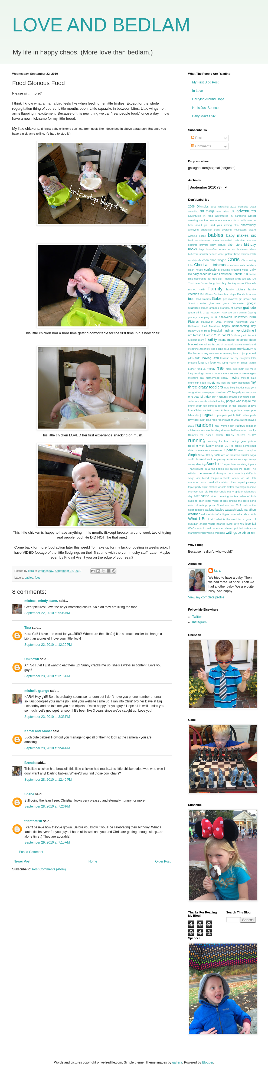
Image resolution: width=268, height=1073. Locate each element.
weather (194, 514)
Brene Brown (227, 249)
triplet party (194, 486)
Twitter (197, 617)
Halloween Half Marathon (204, 326)
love (213, 362)
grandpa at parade (231, 307)
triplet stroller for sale (214, 486)
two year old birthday (206, 491)
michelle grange (36, 691)
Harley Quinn (195, 330)
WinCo (192, 528)
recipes (240, 425)
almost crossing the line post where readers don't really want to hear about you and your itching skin (222, 220)
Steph (192, 455)
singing (219, 445)
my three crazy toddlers (222, 384)
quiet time (205, 419)
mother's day (196, 377)
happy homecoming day (239, 326)
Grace (204, 307)
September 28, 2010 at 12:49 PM (48, 780)
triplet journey (246, 482)
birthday (250, 245)
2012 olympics (239, 206)
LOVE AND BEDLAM (101, 24)
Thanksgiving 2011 (199, 468)
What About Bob (246, 514)
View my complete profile (206, 597)
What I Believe (201, 519)
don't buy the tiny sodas (230, 283)
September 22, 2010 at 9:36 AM (47, 613)
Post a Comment (31, 852)
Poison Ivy (227, 410)
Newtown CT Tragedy (228, 392)
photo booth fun (197, 405)
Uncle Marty (227, 491)
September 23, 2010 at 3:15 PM (47, 676)
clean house (195, 269)
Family (215, 288)
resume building (210, 430)
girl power (245, 298)
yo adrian (244, 532)
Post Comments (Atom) (49, 869)
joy (208, 348)
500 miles (223, 211)
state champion (247, 450)
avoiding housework (234, 229)
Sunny (252, 459)
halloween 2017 (246, 321)
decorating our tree (205, 278)
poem (217, 410)
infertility (211, 340)
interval (202, 344)
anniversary (248, 224)
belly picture (217, 244)
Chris (233, 259)
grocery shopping (198, 317)
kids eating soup (220, 348)
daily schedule (202, 273)
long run (203, 362)
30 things (207, 211)
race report (218, 419)
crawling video (239, 269)
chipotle (196, 260)
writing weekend (216, 532)
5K (233, 211)
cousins (225, 269)
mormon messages (243, 373)
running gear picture (243, 441)
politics (238, 410)
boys (201, 249)
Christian (202, 264)
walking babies (214, 509)
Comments (201, 146)
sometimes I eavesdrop (209, 450)
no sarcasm (249, 392)
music (211, 382)
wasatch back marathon (240, 509)
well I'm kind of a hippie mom (218, 514)
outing (221, 401)
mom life (243, 368)
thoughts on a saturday (231, 473)
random (204, 425)
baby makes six (241, 235)
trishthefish (33, 821)
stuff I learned (197, 459)
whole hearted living (220, 523)
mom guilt (231, 368)
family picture (235, 289)
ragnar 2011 (232, 419)
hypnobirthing (244, 330)
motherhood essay (217, 377)
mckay (211, 368)
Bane (216, 240)
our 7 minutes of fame (224, 396)
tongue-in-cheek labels (224, 477)
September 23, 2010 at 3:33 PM (47, 717)
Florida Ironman (246, 294)
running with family (201, 445)
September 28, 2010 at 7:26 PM (47, 806)
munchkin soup (197, 382)
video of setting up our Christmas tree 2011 (214, 505)
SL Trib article (233, 445)
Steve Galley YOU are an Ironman (219, 454)
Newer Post (22, 861)
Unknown (31, 659)
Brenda (29, 763)
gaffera (177, 1062)
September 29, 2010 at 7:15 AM (47, 842)
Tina (27, 628)
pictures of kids (227, 405)
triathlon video (227, 482)
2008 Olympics (198, 206)
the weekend (206, 473)
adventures (246, 211)
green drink (195, 312)
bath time (239, 240)
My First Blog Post (205, 82)
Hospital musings (222, 330)
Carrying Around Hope (208, 99)
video (205, 496)
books (192, 249)
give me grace (219, 303)
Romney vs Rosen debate (206, 434)
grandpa (214, 307)
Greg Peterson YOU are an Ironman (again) (229, 312)
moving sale (248, 377)
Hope (207, 330)
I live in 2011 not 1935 (218, 335)
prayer (246, 410)
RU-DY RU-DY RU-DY (241, 434)
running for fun (218, 441)
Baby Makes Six (203, 116)
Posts (197, 138)
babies (29, 577)
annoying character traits (204, 229)
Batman (251, 240)
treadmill (213, 482)
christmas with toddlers (241, 265)
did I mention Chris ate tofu (234, 278)
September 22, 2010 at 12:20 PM (48, 645)
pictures (212, 405)
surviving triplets (246, 464)
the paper (244, 468)
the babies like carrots (224, 468)
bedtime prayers (198, 244)
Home (93, 861)
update (239, 491)
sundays (243, 459)
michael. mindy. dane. (41, 601)
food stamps (203, 298)
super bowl (230, 464)
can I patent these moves (233, 253)
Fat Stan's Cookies (211, 294)
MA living (222, 362)
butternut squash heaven (202, 253)
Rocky (252, 430)
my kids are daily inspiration (233, 382)
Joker (203, 348)
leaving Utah (210, 357)
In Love (197, 91)
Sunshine (214, 464)
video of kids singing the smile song (234, 500)
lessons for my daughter (235, 357)
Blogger (207, 1062)
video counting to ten (224, 496)
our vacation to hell (206, 401)
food (38, 577)
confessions (212, 269)
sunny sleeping (196, 464)
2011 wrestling (219, 206)
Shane (29, 794)
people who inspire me (241, 401)
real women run (224, 425)
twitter (230, 486)
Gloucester (238, 303)
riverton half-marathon (234, 430)
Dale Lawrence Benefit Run (230, 273)
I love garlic (240, 335)
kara (217, 570)
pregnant (208, 415)
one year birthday (199, 396)
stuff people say (216, 459)
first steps (230, 294)
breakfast (212, 249)
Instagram (199, 622)
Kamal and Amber (38, 731)
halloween (225, 317)
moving (234, 377)
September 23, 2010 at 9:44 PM (47, 748)
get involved (230, 298)
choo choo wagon (214, 260)
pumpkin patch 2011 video (233, 415)
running (196, 440)
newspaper (208, 392)
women (201, 532)
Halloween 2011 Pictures (217, 321)
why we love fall (245, 523)
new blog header (234, 387)
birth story (235, 244)
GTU (214, 317)
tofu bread (202, 477)
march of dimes (238, 362)
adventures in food (200, 215)
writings (231, 532)
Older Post (163, 861)
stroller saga (248, 454)
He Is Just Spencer (206, 108)
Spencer (230, 450)
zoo (253, 532)
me (220, 368)
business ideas (246, 249)
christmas (218, 265)
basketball (226, 240)
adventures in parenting (230, 215)
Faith (201, 289)
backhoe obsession (199, 240)
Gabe (216, 298)
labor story (236, 348)
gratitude (249, 308)
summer (231, 459)
